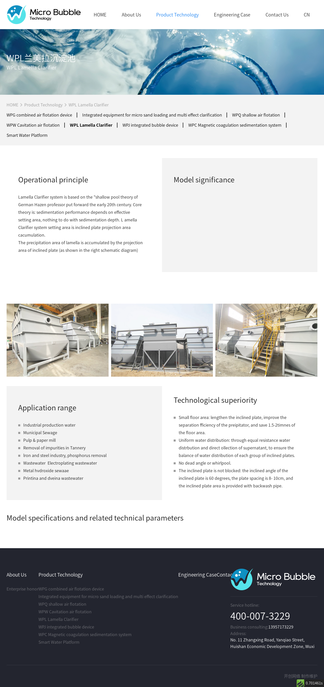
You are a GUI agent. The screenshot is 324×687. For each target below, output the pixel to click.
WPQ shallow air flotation (256, 115)
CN (307, 14)
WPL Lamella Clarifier (89, 105)
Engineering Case (232, 14)
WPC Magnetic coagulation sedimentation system (234, 125)
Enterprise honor (22, 589)
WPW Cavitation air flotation (33, 125)
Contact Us (277, 14)
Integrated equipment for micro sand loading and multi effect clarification (152, 115)
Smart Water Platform (27, 135)
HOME (100, 14)
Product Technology (177, 14)
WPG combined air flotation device (39, 115)
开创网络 (292, 676)
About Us (131, 14)
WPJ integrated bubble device (150, 125)
